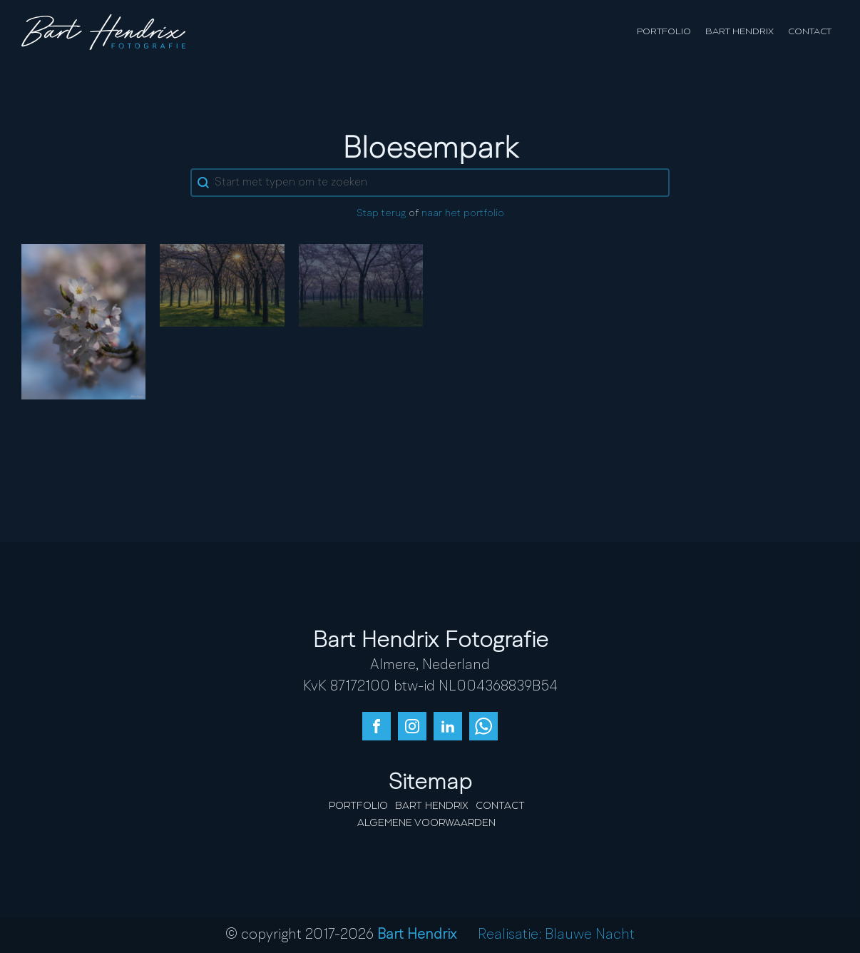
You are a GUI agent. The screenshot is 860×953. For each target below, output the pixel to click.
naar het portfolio (462, 213)
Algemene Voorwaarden (426, 823)
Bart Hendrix (739, 31)
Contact (809, 31)
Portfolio (664, 31)
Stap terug (381, 213)
